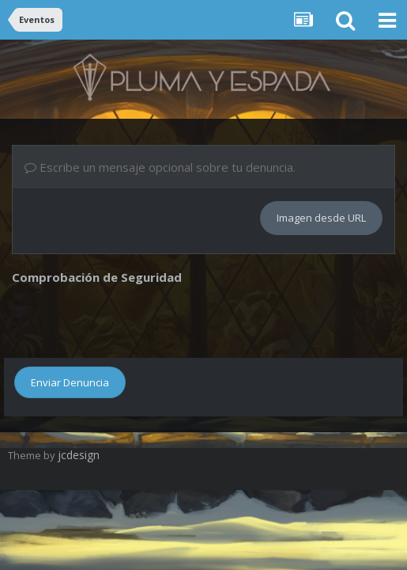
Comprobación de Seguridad (97, 276)
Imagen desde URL (321, 218)
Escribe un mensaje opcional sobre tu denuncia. (160, 167)
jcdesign (79, 454)
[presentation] (132, 319)
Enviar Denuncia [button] (70, 382)
